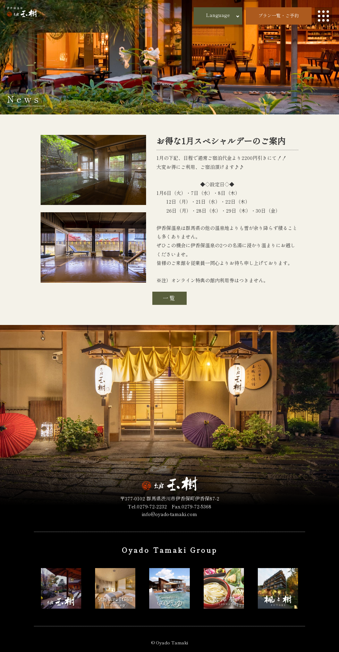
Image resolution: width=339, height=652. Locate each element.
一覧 (169, 298)
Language (218, 14)
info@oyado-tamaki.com (169, 514)
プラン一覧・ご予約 (278, 15)
